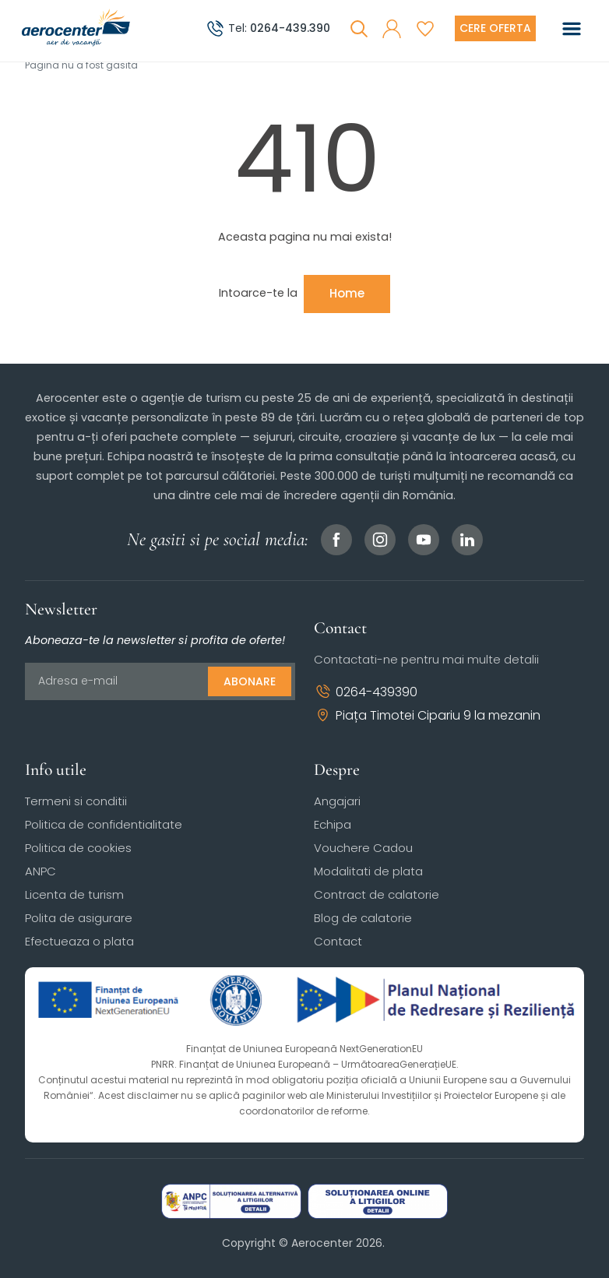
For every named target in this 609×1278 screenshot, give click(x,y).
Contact (338, 941)
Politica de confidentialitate (103, 824)
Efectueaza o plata (79, 941)
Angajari (337, 801)
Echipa (332, 824)
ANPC (40, 871)
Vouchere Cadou (363, 848)
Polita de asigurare (78, 918)
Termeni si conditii (76, 801)
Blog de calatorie (363, 918)
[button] (391, 29)
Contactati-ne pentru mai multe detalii (426, 659)
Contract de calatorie (376, 894)
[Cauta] (359, 29)
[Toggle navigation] (571, 28)
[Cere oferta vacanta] (495, 28)
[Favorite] (425, 29)
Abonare (250, 681)
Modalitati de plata (368, 871)
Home (346, 293)
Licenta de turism (74, 894)
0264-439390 (365, 692)
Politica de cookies (78, 848)
